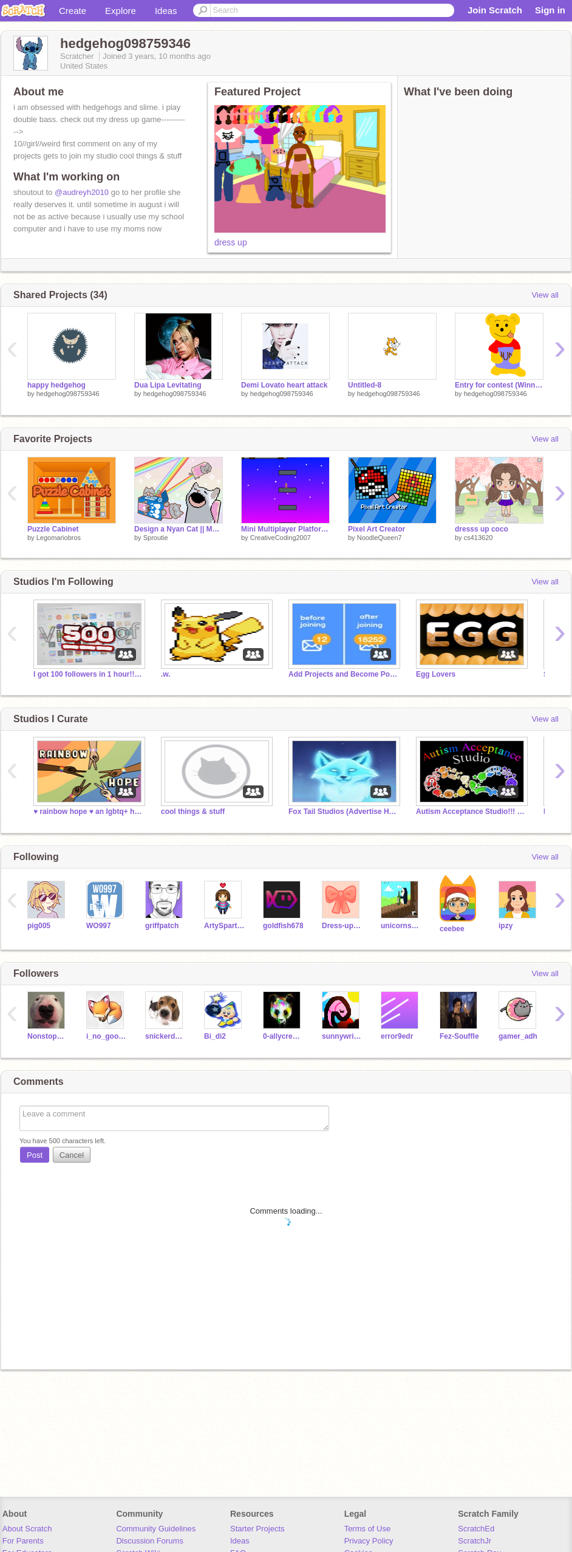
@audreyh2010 (82, 192)
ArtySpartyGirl (224, 925)
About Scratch (27, 1528)
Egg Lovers (435, 674)
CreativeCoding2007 (280, 537)
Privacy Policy (368, 1540)
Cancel (72, 1155)
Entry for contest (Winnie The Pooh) (499, 385)
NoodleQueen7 (379, 537)
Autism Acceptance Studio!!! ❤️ (470, 811)
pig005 (38, 925)
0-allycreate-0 (283, 1036)
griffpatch (162, 925)
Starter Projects (257, 1528)
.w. (166, 674)
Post (35, 1155)
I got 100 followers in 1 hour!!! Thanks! (88, 674)
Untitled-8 (364, 385)
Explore (120, 10)
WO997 (98, 925)
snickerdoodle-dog (165, 1036)
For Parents (23, 1540)
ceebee (452, 929)
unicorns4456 (401, 925)
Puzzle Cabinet (53, 529)
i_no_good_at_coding (106, 1036)
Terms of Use (367, 1528)
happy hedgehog (56, 385)
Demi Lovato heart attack (284, 385)
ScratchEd (476, 1528)
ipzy (505, 925)
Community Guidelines (156, 1528)
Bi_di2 (215, 1036)
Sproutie (155, 537)
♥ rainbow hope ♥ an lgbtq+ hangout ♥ (88, 811)
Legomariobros (58, 537)
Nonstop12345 (47, 1036)
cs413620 (478, 537)
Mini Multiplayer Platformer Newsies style (285, 529)
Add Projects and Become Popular (343, 674)
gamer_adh (518, 1036)
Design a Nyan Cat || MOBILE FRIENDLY (178, 529)
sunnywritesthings (342, 1036)
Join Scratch (495, 10)
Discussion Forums (149, 1540)
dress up (230, 242)
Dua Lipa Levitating (168, 385)
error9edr (397, 1036)
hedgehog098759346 (68, 393)
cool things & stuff (193, 811)
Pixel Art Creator (376, 529)
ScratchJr (474, 1540)
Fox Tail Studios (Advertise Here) (343, 811)
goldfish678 (283, 925)
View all (545, 294)
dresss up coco (481, 529)
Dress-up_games (342, 925)
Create (72, 10)
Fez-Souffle (459, 1036)
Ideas (166, 10)
